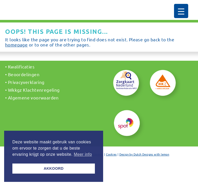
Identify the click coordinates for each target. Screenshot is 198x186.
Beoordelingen (23, 74)
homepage (16, 44)
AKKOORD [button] (53, 168)
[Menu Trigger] (181, 11)
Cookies (111, 154)
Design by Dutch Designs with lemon (144, 154)
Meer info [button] (83, 154)
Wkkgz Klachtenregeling (34, 89)
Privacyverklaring (26, 82)
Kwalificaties (21, 66)
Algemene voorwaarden (33, 97)
